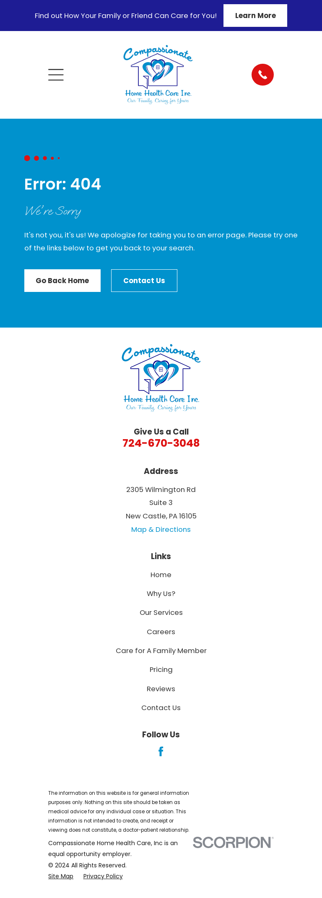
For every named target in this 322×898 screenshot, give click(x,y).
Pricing (161, 669)
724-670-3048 (161, 443)
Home (161, 575)
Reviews (161, 689)
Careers (161, 632)
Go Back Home (62, 281)
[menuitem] (60, 876)
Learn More (255, 15)
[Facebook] (161, 751)
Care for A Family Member (161, 651)
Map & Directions (161, 529)
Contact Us (144, 281)
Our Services (161, 612)
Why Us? (161, 593)
